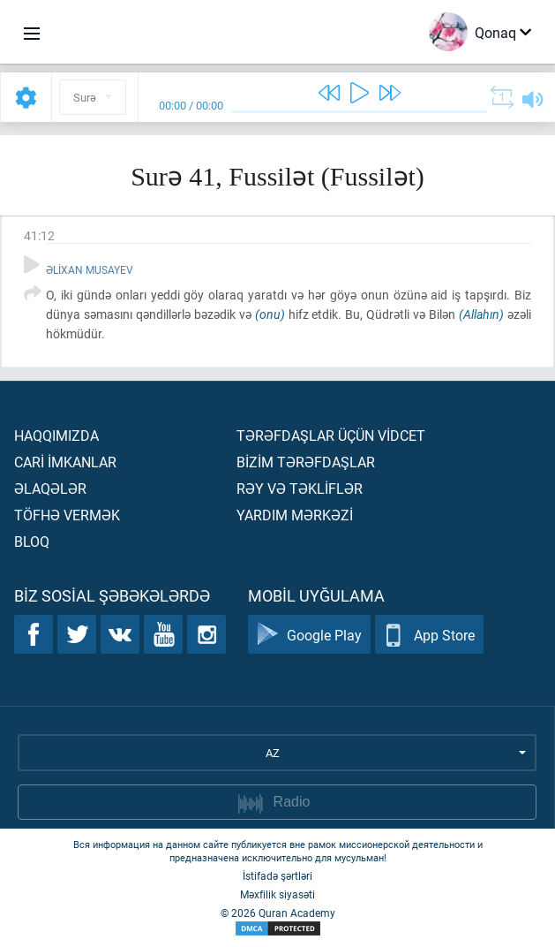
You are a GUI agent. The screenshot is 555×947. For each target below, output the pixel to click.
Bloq (31, 541)
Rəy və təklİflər (299, 488)
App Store (429, 634)
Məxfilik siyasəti (277, 894)
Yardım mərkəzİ (294, 514)
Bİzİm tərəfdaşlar (305, 461)
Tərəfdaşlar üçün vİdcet (330, 435)
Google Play (309, 634)
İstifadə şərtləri (277, 875)
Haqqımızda (56, 435)
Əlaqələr (50, 488)
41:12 (39, 235)
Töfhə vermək (67, 514)
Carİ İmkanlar (65, 461)
